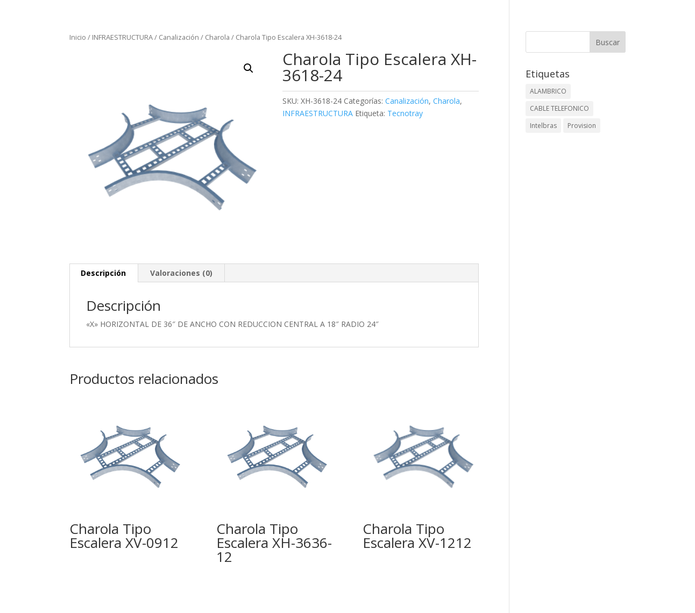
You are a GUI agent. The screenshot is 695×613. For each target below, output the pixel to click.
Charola (217, 37)
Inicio (77, 37)
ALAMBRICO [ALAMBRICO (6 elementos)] (548, 91)
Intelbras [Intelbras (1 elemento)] (543, 125)
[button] (248, 68)
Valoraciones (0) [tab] (181, 273)
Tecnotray (405, 113)
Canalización (179, 37)
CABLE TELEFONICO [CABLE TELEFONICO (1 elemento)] (559, 108)
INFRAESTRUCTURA (122, 37)
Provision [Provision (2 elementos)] (582, 125)
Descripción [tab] (103, 273)
